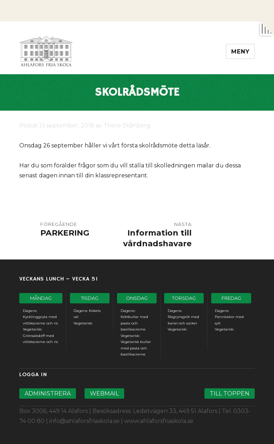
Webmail (104, 393)
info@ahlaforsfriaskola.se (84, 421)
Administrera (48, 393)
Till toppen (229, 393)
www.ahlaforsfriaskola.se (158, 421)
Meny (240, 51)
